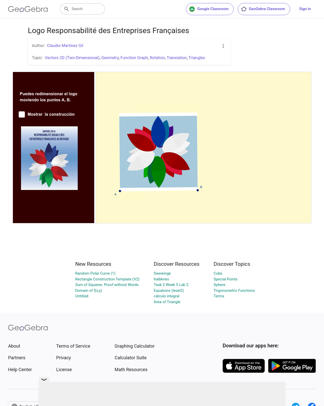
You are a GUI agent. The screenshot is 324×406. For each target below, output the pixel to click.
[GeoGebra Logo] (28, 9)
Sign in (305, 9)
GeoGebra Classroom (263, 9)
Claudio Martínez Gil (65, 45)
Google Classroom (209, 9)
